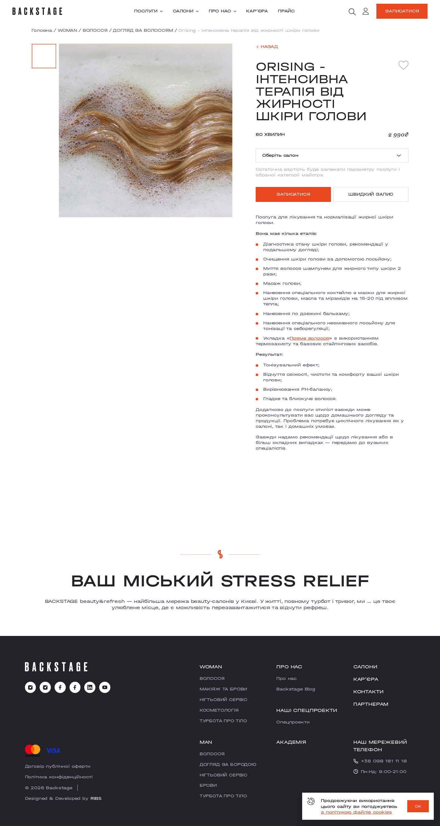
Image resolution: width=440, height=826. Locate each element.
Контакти (368, 692)
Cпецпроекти (292, 721)
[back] (267, 47)
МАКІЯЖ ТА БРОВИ (223, 688)
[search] (352, 12)
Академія (291, 742)
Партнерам (371, 704)
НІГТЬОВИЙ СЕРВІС (223, 699)
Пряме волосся (309, 338)
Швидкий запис (370, 194)
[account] (366, 12)
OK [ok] (418, 806)
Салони (186, 11)
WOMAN (67, 30)
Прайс (286, 11)
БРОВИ (208, 785)
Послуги (148, 11)
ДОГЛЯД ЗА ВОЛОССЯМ (143, 30)
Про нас (222, 11)
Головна (41, 30)
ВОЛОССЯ (95, 30)
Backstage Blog (295, 688)
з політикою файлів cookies (356, 811)
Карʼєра (257, 11)
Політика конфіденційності (59, 776)
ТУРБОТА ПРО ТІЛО (223, 720)
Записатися (402, 10)
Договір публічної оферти (57, 766)
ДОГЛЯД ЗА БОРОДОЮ (228, 764)
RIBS (96, 798)
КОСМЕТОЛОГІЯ (219, 710)
